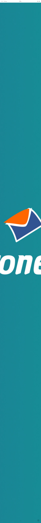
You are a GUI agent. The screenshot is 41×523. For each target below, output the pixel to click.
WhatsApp (5, 1)
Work (2, 1)
